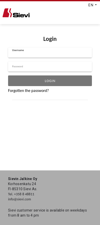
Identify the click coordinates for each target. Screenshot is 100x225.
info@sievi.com (19, 199)
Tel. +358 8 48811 (21, 194)
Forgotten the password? (28, 90)
